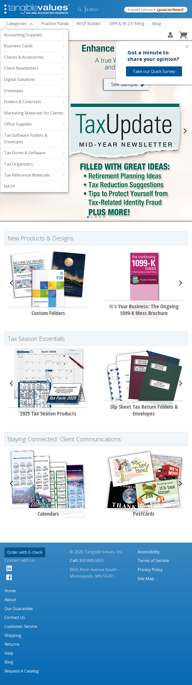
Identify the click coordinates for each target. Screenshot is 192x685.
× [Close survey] (187, 46)
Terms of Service (153, 560)
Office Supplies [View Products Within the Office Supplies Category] (18, 124)
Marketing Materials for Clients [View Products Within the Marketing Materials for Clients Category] (33, 113)
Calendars (48, 513)
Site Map (146, 578)
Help (8, 653)
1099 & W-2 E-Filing (126, 23)
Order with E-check (24, 552)
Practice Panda (55, 23)
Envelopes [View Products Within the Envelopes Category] (13, 90)
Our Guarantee (18, 608)
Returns (12, 644)
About (10, 599)
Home (10, 591)
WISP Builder (88, 23)
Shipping (12, 635)
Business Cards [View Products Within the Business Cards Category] (18, 46)
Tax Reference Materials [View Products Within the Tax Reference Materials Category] (27, 175)
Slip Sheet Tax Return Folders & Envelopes (144, 410)
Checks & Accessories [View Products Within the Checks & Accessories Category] (24, 57)
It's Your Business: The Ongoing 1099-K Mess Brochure (143, 309)
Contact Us (14, 617)
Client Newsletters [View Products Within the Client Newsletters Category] (21, 68)
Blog (156, 23)
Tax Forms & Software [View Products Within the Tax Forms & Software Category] (25, 153)
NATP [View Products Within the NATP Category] (9, 186)
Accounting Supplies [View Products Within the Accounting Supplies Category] (23, 35)
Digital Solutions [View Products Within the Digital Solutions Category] (19, 79)
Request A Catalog (21, 671)
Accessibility (149, 552)
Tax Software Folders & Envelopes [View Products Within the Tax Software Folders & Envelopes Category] (26, 138)
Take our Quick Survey (154, 71)
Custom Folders (48, 313)
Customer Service (20, 626)
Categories (16, 23)
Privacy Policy (150, 569)
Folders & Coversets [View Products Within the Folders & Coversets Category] (22, 101)
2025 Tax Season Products (48, 413)
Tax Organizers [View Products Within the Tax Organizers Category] (18, 164)
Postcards (143, 513)
